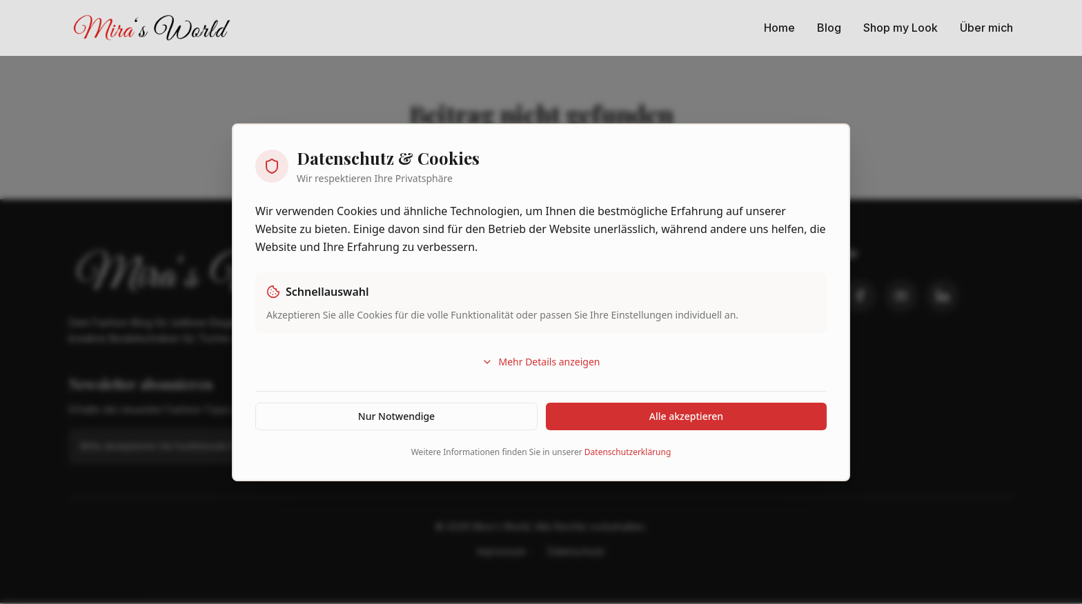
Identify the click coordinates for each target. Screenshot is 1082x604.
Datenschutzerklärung (627, 452)
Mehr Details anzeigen (541, 361)
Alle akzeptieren (686, 416)
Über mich (986, 27)
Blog (829, 27)
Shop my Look (900, 27)
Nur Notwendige (396, 416)
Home (779, 27)
